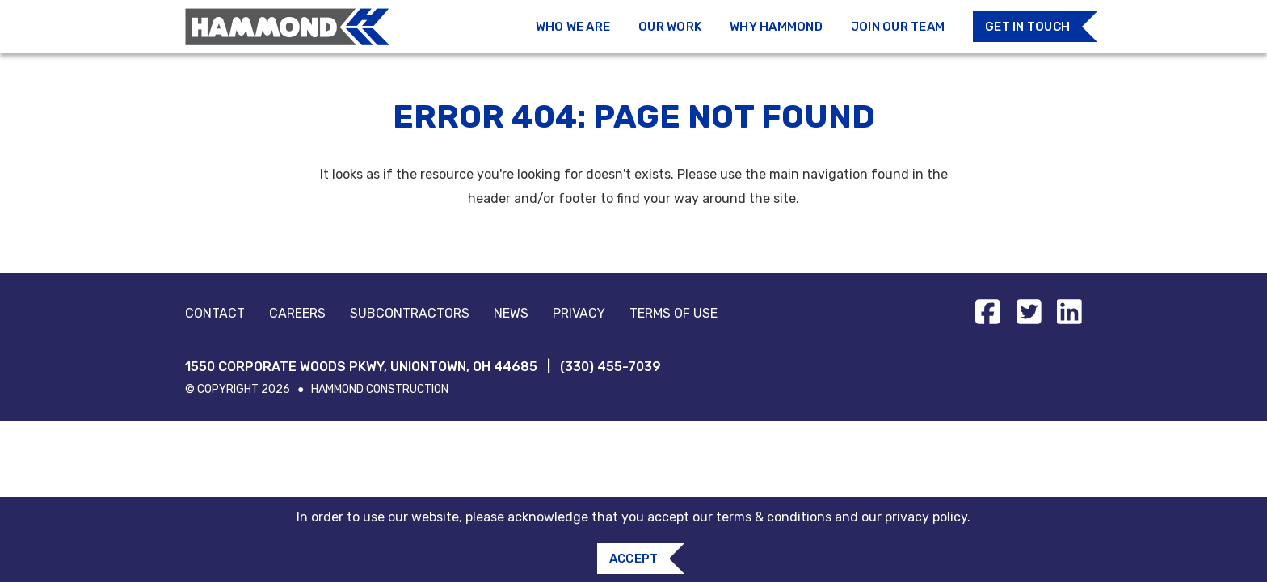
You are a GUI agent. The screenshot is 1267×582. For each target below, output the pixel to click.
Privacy (579, 313)
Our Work (669, 26)
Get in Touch (1027, 26)
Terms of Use (673, 313)
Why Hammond (776, 26)
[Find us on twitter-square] (1029, 312)
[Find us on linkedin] (1069, 312)
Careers (297, 313)
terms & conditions (773, 517)
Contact (215, 313)
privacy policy (926, 517)
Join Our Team (898, 26)
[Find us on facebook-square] (987, 312)
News (511, 313)
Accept (634, 558)
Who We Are (573, 26)
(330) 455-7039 (610, 366)
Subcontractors (409, 313)
